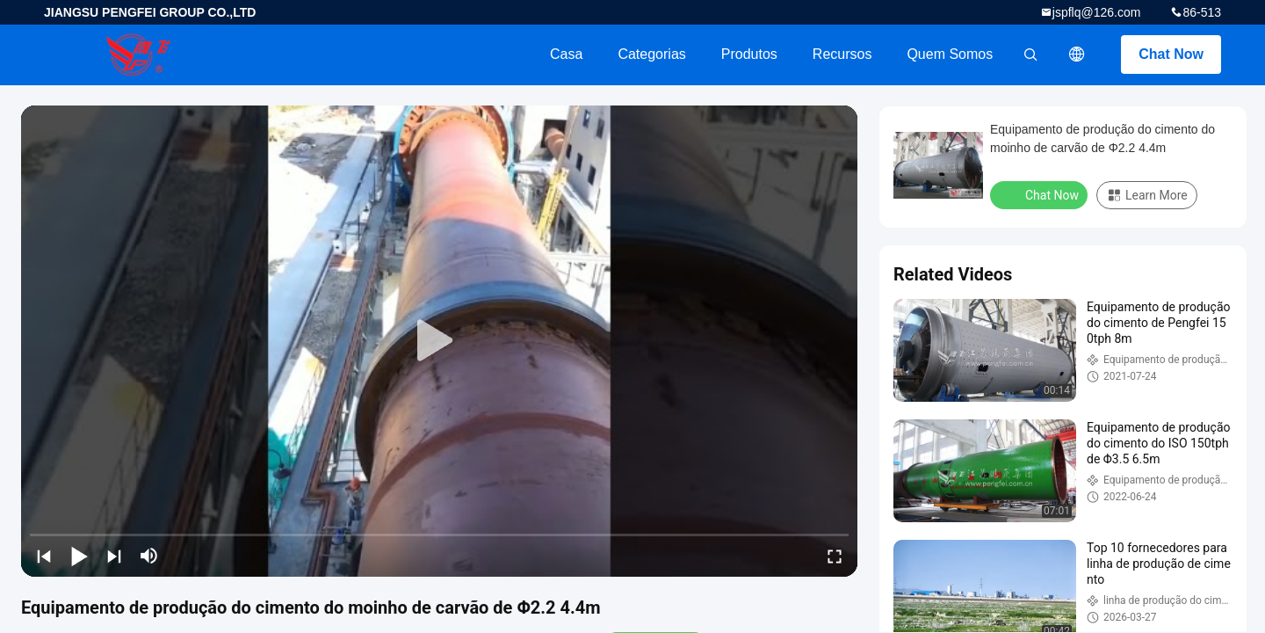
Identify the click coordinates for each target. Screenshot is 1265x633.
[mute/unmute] (149, 555)
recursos (842, 54)
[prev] (43, 555)
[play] (439, 341)
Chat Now (1171, 54)
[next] (114, 555)
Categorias (651, 54)
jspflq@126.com (1096, 12)
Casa (566, 54)
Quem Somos (950, 54)
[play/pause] (79, 555)
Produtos (749, 54)
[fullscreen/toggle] (834, 555)
